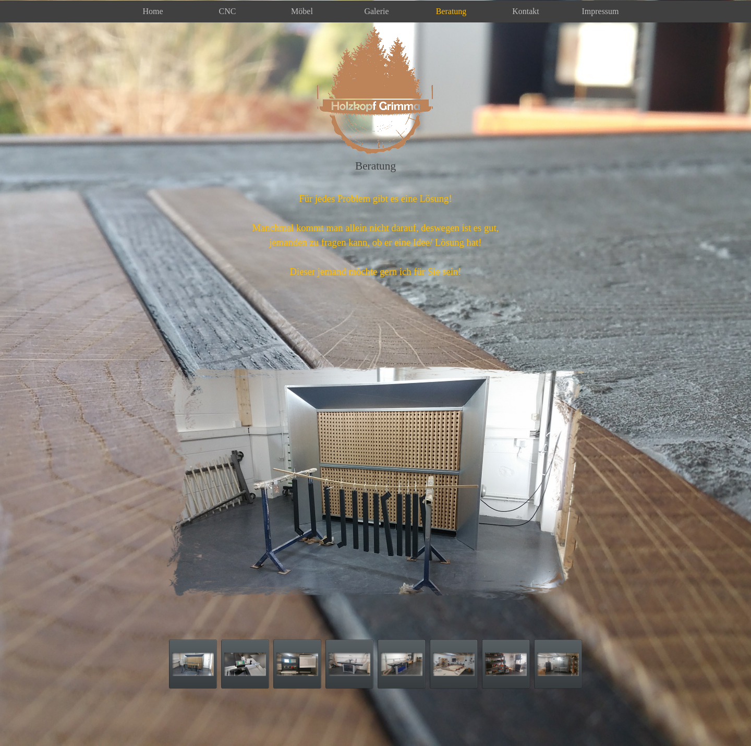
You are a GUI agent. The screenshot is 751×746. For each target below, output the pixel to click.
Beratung (451, 11)
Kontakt (525, 11)
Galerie (376, 11)
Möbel (302, 11)
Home (152, 11)
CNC (227, 11)
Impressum (600, 11)
